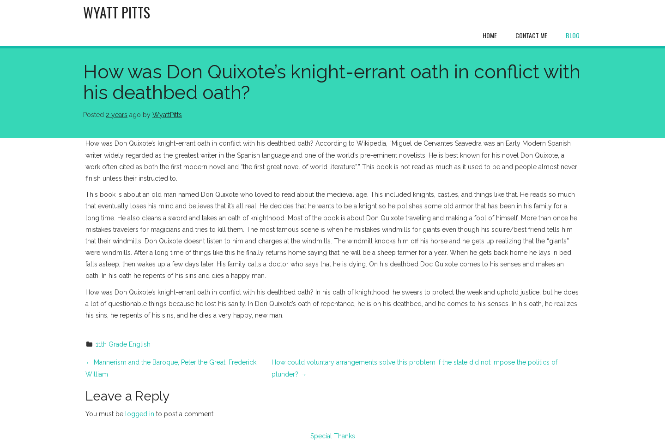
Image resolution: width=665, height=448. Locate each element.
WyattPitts (167, 114)
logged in (139, 414)
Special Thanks (332, 436)
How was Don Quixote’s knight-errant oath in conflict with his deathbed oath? (331, 82)
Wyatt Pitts (116, 12)
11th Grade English (123, 344)
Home (490, 35)
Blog (573, 35)
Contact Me (531, 35)
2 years (116, 114)
